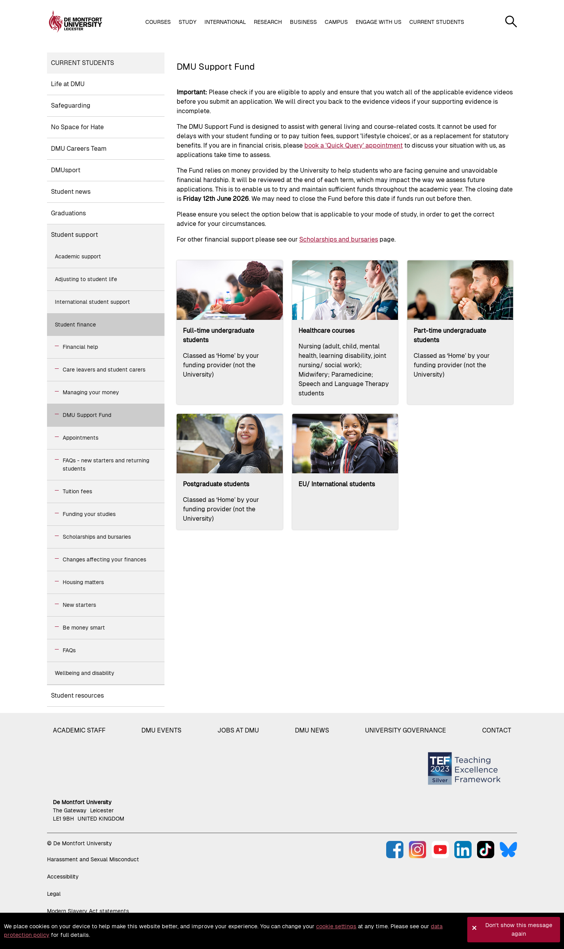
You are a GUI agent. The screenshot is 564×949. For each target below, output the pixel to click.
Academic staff (79, 730)
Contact (496, 730)
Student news (70, 191)
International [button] (225, 22)
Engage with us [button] (378, 22)
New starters (79, 605)
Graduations (68, 213)
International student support (92, 302)
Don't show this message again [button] (518, 929)
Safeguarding (70, 105)
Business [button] (303, 22)
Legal (54, 894)
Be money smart (84, 627)
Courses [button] (158, 22)
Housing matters (83, 582)
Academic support (78, 256)
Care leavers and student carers (104, 369)
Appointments (80, 438)
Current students (82, 63)
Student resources (77, 695)
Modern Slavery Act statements (88, 911)
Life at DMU (68, 84)
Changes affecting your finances (104, 559)
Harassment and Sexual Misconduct (93, 859)
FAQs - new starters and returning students (106, 464)
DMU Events (161, 730)
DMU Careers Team (79, 148)
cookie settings (336, 926)
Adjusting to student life (86, 279)
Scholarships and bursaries (97, 537)
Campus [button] (336, 22)
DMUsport (65, 170)
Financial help (80, 347)
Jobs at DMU (238, 730)
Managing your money (91, 392)
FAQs (69, 650)
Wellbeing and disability (84, 673)
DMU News (312, 730)
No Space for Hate (77, 127)
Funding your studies (89, 514)
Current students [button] (436, 22)
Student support (74, 234)
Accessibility (63, 876)
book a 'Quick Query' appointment (353, 145)
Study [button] (188, 22)
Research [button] (268, 22)
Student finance (75, 324)
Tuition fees (77, 491)
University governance (405, 730)
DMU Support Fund (87, 415)
